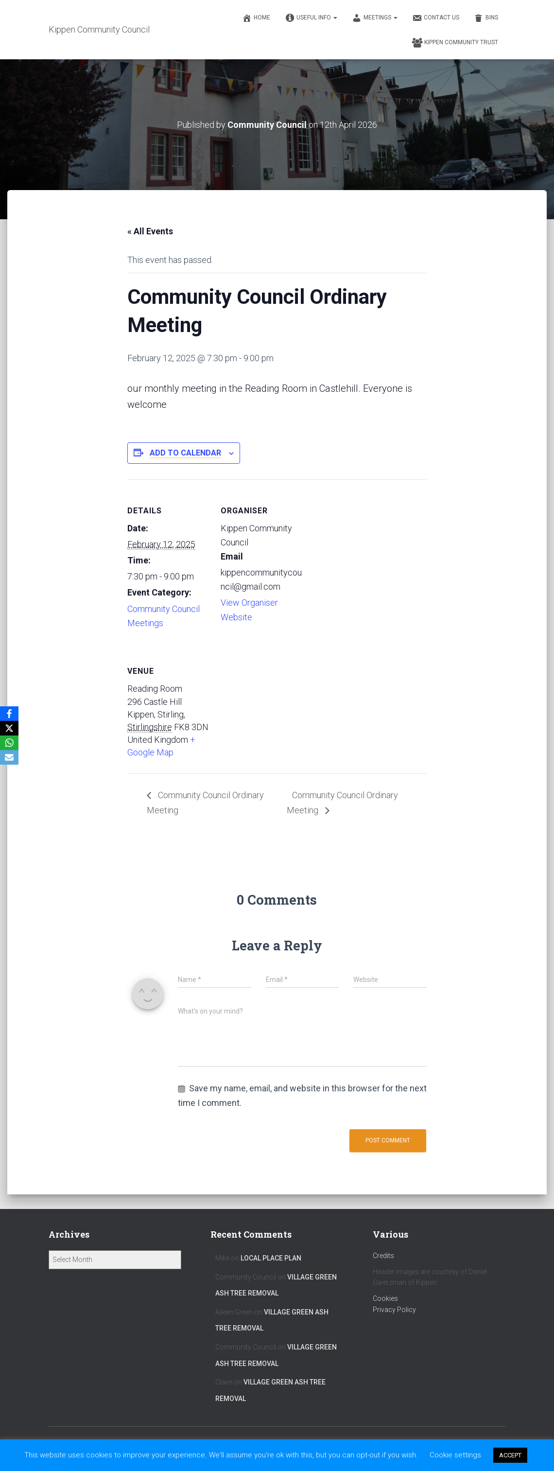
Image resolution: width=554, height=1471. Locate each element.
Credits (383, 1256)
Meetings (375, 18)
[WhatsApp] (9, 743)
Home (256, 18)
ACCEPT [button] (510, 1455)
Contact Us (435, 18)
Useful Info (311, 18)
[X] (9, 728)
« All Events (150, 231)
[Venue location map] (272, 706)
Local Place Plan (271, 1258)
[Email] (9, 757)
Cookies (385, 1298)
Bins (486, 18)
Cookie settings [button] (455, 1455)
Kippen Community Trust (455, 43)
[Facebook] (9, 713)
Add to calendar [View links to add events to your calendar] (185, 452)
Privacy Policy (394, 1309)
